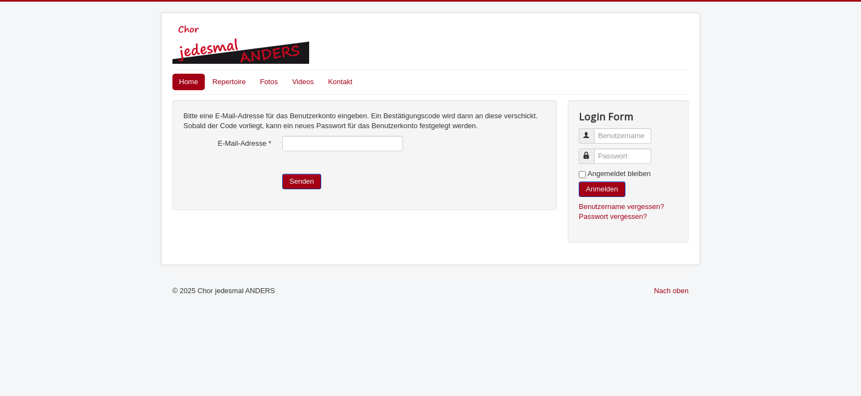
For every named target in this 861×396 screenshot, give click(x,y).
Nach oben (671, 291)
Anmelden (602, 189)
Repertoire (229, 82)
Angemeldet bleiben (619, 173)
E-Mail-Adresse (244, 143)
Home (188, 82)
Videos (303, 82)
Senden (301, 181)
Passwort (591, 151)
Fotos (269, 82)
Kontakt (340, 82)
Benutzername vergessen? (621, 206)
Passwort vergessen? (613, 216)
